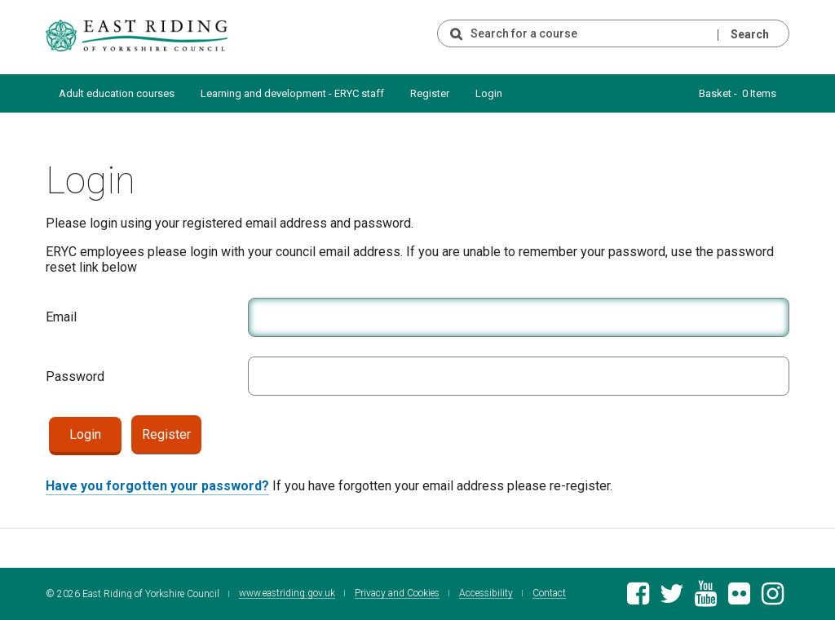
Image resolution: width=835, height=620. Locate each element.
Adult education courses (117, 93)
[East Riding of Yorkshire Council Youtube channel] (705, 598)
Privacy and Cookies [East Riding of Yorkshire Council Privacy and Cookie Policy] (397, 593)
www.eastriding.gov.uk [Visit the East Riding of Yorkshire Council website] (287, 593)
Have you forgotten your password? (157, 486)
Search (750, 34)
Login (488, 93)
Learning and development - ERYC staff (292, 93)
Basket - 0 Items (737, 93)
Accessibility (486, 593)
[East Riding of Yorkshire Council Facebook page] (638, 598)
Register (429, 93)
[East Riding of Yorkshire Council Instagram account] (772, 598)
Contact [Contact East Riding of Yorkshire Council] (549, 593)
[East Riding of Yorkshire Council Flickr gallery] (739, 598)
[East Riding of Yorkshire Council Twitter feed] (671, 598)
